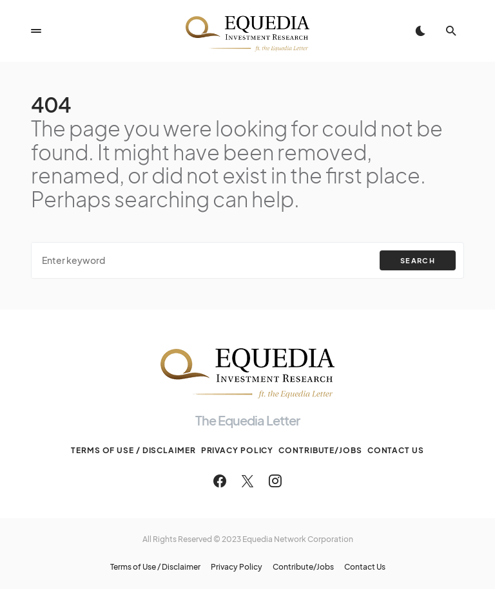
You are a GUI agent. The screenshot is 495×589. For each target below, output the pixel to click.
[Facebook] (219, 480)
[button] (36, 31)
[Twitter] (247, 480)
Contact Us (395, 450)
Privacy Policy (237, 450)
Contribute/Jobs (320, 450)
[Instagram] (275, 480)
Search (417, 260)
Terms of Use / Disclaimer (133, 450)
